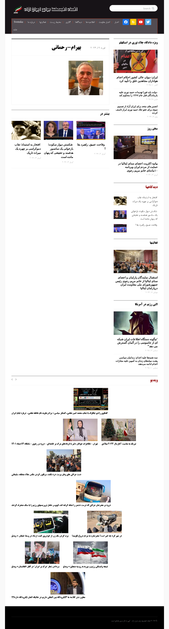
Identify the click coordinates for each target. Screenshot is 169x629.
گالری (68, 22)
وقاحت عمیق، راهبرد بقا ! (91, 146)
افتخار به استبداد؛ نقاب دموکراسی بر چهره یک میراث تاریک (28, 148)
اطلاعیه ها (90, 22)
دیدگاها (78, 22)
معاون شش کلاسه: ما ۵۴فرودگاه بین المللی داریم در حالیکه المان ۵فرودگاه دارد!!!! (48, 597)
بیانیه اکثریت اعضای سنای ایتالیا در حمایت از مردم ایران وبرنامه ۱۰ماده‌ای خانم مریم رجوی (138, 167)
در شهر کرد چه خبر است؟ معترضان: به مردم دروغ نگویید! (97, 536)
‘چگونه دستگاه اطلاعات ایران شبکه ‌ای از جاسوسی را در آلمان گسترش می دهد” (137, 342)
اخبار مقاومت (104, 22)
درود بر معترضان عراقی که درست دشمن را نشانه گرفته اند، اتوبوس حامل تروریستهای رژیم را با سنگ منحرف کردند (61, 505)
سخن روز (152, 128)
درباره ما (31, 22)
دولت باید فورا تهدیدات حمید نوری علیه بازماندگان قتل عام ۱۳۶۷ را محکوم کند (138, 94)
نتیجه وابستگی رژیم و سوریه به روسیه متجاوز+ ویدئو (85, 567)
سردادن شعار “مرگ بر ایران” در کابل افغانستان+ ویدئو (35, 567)
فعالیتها (42, 22)
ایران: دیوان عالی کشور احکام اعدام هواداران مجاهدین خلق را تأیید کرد (137, 79)
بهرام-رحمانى (66, 48)
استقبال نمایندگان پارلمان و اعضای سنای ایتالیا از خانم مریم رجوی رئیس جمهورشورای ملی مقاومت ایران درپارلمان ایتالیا (136, 283)
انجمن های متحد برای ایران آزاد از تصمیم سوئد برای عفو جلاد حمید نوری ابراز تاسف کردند (137, 109)
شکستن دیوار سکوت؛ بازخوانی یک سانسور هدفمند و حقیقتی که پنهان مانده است (58, 151)
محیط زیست (55, 22)
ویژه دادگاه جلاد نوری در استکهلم (138, 42)
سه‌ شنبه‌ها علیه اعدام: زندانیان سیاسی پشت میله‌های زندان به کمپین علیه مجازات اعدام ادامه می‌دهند (137, 360)
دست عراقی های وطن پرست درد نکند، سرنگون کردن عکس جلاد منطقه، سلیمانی (46, 474)
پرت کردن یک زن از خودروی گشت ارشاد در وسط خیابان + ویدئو (39, 536)
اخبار (117, 22)
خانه (15, 30)
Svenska (18, 22)
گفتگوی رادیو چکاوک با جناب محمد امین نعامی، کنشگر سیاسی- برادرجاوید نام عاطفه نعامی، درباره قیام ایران (59, 413)
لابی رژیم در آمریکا (146, 304)
